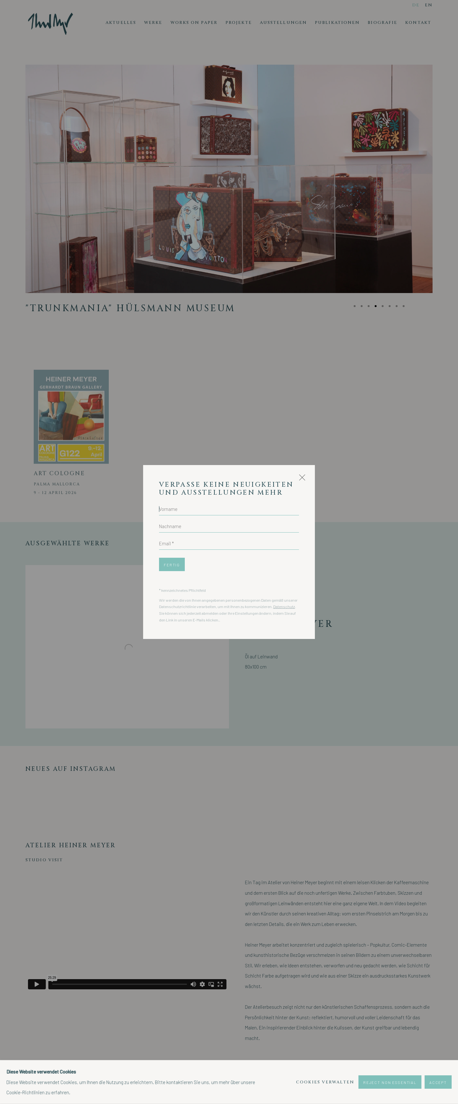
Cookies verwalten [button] (325, 1082)
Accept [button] (438, 1082)
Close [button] (300, 480)
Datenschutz (284, 606)
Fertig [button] (172, 565)
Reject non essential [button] (390, 1082)
